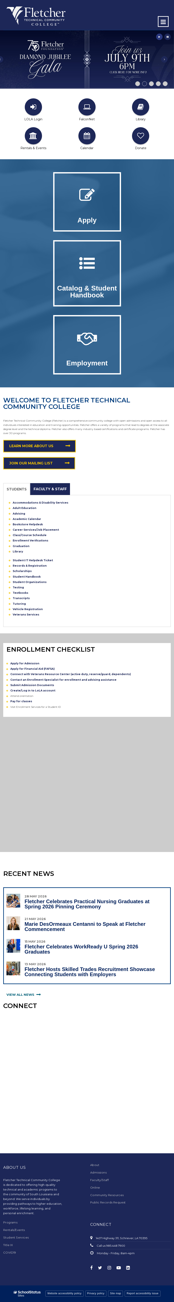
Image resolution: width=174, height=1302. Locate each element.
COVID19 (9, 1252)
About (94, 1165)
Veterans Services (26, 614)
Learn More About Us (31, 446)
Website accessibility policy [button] (64, 1293)
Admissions (98, 1172)
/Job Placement (47, 529)
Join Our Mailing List (31, 463)
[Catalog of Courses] (87, 263)
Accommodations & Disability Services (40, 502)
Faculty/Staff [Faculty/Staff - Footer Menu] (99, 1180)
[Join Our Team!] (87, 338)
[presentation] (164, 59)
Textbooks (20, 592)
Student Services (16, 1237)
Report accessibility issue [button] (142, 1293)
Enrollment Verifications (30, 540)
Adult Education (24, 508)
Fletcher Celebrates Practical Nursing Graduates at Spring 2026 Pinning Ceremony (87, 903)
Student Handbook (27, 576)
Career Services (24, 529)
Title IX (8, 1245)
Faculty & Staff (50, 489)
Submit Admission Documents (32, 685)
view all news (20, 995)
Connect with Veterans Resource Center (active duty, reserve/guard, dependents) (70, 674)
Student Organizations (30, 582)
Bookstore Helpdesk (28, 524)
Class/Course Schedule (30, 535)
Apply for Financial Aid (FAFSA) (32, 668)
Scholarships (22, 571)
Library (18, 551)
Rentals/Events (14, 1230)
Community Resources (107, 1195)
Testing (18, 587)
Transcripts (21, 598)
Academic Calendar (27, 519)
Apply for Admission (24, 663)
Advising (19, 513)
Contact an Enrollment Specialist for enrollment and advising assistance (63, 679)
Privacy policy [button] (95, 1293)
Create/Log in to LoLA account (32, 690)
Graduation (21, 546)
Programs (10, 1222)
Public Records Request (108, 1202)
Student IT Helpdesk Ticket (33, 560)
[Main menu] (163, 21)
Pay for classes (21, 701)
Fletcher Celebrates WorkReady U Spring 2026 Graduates (81, 949)
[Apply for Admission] (87, 195)
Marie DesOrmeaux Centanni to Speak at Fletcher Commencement (85, 926)
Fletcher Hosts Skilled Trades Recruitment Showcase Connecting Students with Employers (90, 971)
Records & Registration (30, 565)
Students (17, 489)
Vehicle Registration (28, 609)
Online (95, 1187)
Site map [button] (115, 1293)
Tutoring (19, 603)
